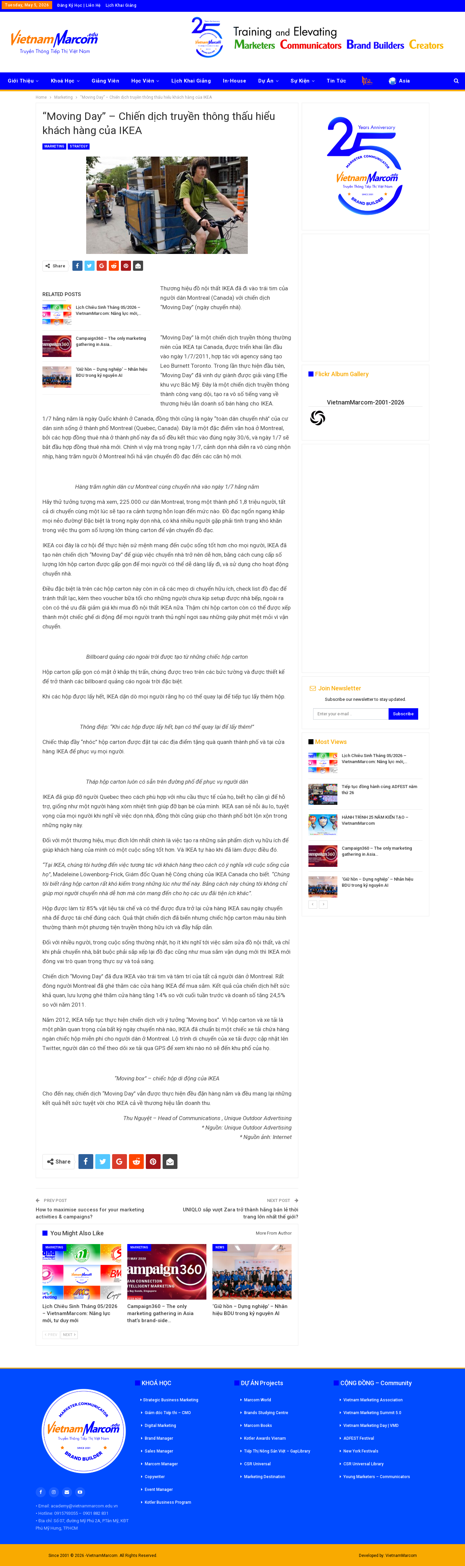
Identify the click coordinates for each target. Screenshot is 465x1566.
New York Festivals (360, 1451)
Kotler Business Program (168, 1502)
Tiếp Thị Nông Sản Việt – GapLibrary (277, 1451)
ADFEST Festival (358, 1438)
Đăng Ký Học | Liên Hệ (79, 5)
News (219, 1247)
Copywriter (155, 1476)
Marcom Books (258, 1425)
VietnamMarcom (401, 1555)
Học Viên (142, 81)
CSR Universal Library (363, 1464)
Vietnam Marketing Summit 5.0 (372, 1412)
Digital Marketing (160, 1425)
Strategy (79, 146)
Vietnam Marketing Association (373, 1400)
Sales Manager (159, 1451)
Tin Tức (336, 81)
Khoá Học (63, 81)
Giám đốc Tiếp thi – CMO (168, 1412)
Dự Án (266, 81)
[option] (365, 826)
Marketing (54, 146)
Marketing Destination (264, 1476)
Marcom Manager (161, 1464)
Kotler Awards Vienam (265, 1438)
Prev (51, 1335)
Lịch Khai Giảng (121, 5)
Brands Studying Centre (266, 1412)
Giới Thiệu (21, 81)
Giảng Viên (105, 81)
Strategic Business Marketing (169, 1400)
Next (69, 1335)
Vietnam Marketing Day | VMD (371, 1425)
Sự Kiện (300, 81)
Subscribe (403, 713)
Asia (399, 80)
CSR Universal (257, 1464)
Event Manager (159, 1489)
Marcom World (257, 1400)
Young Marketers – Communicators (376, 1476)
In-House (234, 81)
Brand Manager (159, 1438)
